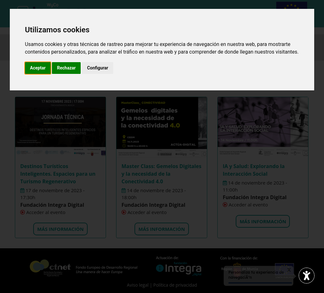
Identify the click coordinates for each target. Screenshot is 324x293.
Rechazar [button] (66, 67)
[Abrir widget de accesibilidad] (307, 275)
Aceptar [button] (38, 67)
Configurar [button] (97, 67)
